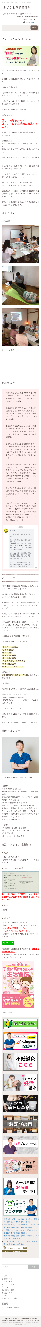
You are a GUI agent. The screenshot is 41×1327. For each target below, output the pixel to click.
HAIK (25, 1324)
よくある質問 (7, 1293)
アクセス (5, 1287)
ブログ (4, 1295)
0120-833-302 (32, 22)
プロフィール (7, 1281)
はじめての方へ (8, 1279)
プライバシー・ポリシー (11, 1298)
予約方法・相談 (8, 1290)
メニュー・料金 (8, 1284)
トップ (4, 1276)
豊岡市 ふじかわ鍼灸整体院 (23, 1318)
